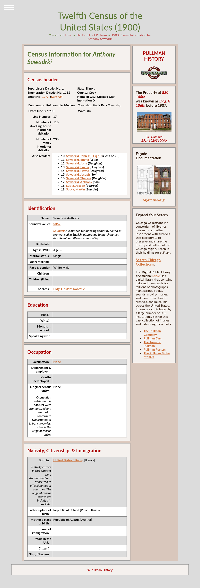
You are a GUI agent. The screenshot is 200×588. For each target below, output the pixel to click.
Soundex (59, 231)
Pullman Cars (153, 338)
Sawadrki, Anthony (79, 182)
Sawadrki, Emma (77, 159)
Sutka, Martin (75, 189)
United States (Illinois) (68, 460)
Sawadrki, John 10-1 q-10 (84, 156)
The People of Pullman (91, 35)
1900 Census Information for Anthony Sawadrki (119, 36)
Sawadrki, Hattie (77, 170)
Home (67, 35)
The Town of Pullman (152, 343)
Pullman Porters (155, 349)
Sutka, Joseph (75, 185)
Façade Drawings (154, 200)
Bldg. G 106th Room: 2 (69, 289)
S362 (57, 224)
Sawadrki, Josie (76, 163)
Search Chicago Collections (148, 262)
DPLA (156, 275)
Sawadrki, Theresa (78, 178)
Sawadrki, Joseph (78, 174)
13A (45, 96)
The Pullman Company (152, 332)
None (57, 362)
